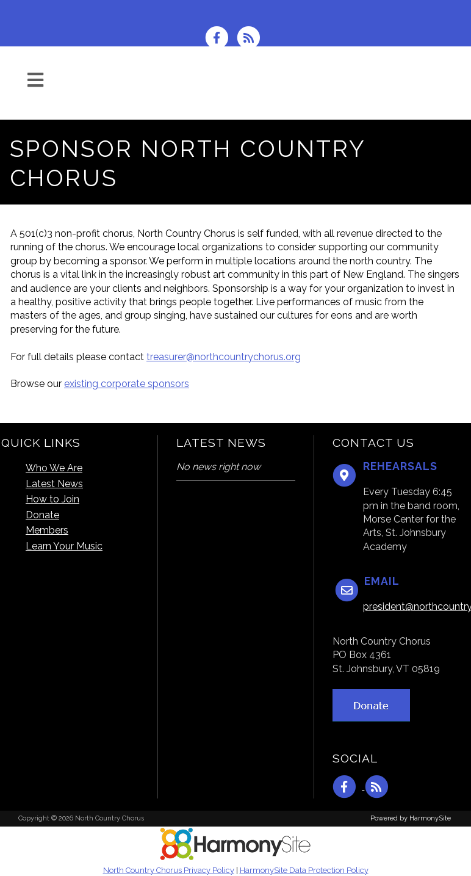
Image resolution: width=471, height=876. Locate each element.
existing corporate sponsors (126, 383)
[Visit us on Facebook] (221, 37)
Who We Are (54, 468)
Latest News (54, 484)
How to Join (52, 499)
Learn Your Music (64, 546)
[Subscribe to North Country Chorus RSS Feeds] (251, 37)
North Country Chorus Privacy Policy (168, 870)
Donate (42, 515)
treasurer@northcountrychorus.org (223, 357)
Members (47, 530)
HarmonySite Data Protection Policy (304, 870)
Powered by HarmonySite (410, 818)
